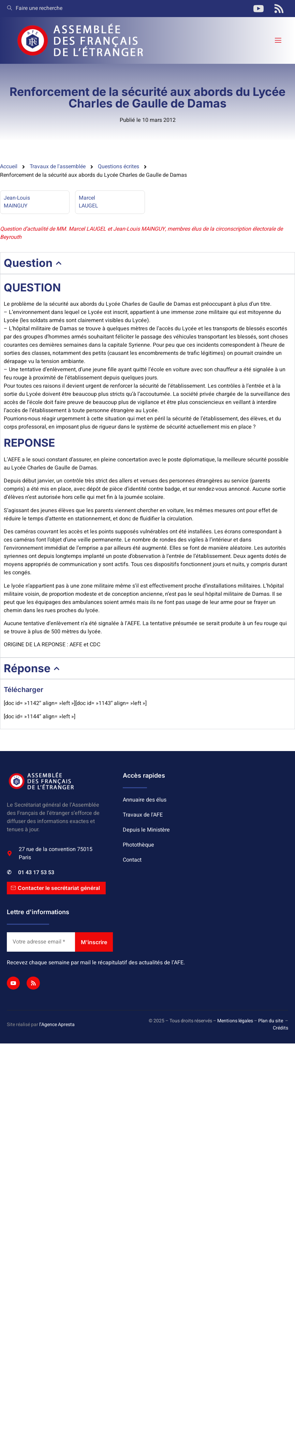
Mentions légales (235, 1021)
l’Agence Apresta (57, 1024)
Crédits (280, 1028)
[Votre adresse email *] (41, 942)
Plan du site (270, 1021)
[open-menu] (277, 40)
